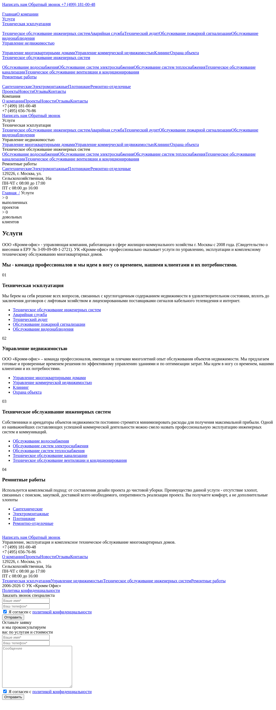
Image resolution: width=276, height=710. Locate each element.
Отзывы (41, 91)
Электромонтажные (50, 86)
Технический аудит (141, 33)
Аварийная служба (107, 33)
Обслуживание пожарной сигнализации (195, 33)
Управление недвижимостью (28, 43)
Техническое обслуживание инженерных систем (46, 33)
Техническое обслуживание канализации (50, 455)
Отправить (13, 617)
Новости (26, 91)
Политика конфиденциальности (31, 590)
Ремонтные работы (19, 77)
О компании (28, 14)
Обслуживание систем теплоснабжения (170, 67)
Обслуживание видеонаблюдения (43, 329)
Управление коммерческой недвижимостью (114, 52)
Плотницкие (79, 86)
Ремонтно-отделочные (110, 86)
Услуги (8, 19)
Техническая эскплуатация (26, 23)
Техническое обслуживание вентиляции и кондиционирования (82, 72)
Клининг (162, 52)
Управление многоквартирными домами (38, 52)
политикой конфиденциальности (62, 612)
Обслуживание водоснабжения (30, 67)
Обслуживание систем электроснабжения (96, 67)
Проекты (10, 91)
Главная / (11, 193)
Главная (9, 14)
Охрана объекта (184, 52)
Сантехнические (17, 86)
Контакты (57, 91)
